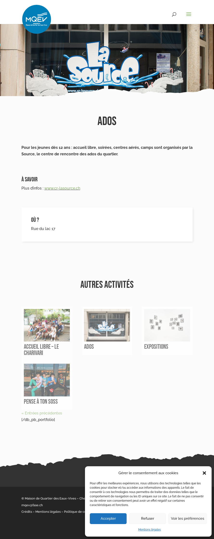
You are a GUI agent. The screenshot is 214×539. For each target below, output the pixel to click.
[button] (204, 473)
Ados (89, 347)
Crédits (26, 511)
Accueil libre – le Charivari (41, 350)
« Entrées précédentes (41, 413)
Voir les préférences (187, 518)
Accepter (108, 518)
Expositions (156, 347)
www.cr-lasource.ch (62, 188)
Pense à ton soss (41, 402)
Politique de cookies (79, 511)
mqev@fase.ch (32, 505)
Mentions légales (149, 529)
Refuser (147, 518)
